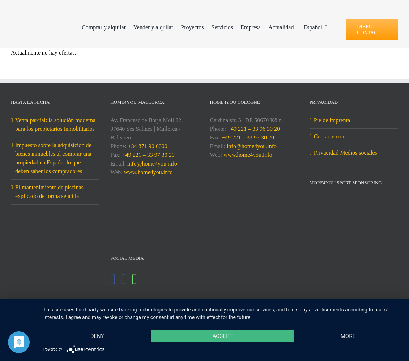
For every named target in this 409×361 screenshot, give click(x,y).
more (348, 336)
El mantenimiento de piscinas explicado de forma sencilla (49, 191)
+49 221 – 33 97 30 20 (148, 155)
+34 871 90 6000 (147, 146)
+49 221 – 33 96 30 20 (253, 129)
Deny (97, 336)
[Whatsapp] (134, 279)
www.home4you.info (148, 172)
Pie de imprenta (332, 120)
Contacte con (329, 136)
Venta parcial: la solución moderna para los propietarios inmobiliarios (55, 124)
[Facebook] (113, 279)
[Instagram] (124, 279)
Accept (222, 336)
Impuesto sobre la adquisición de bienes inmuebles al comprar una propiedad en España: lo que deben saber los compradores (53, 158)
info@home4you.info (152, 163)
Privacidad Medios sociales (345, 153)
